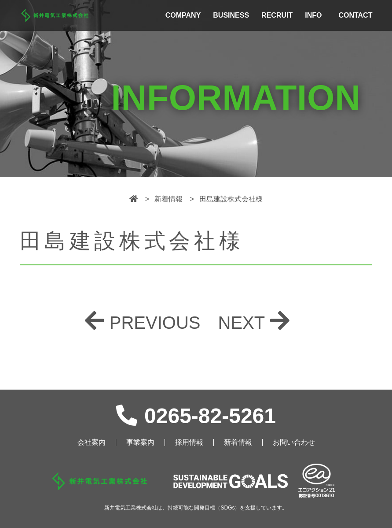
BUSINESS (231, 15)
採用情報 (189, 442)
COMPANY (183, 15)
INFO (313, 15)
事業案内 (140, 442)
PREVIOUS (155, 322)
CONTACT (355, 15)
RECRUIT (277, 15)
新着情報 (238, 442)
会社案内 (91, 442)
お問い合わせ (294, 442)
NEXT (241, 322)
